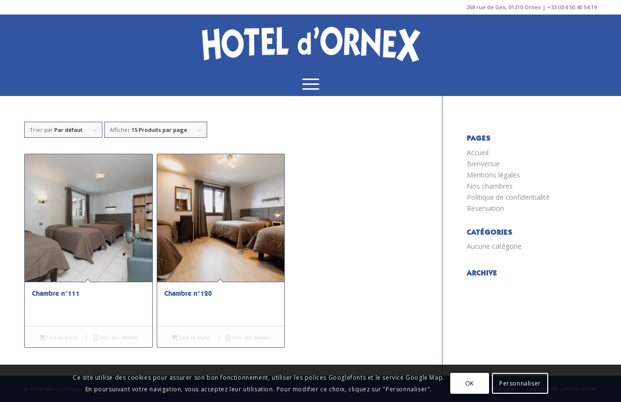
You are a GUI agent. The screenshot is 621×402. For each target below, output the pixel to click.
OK (469, 383)
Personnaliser (520, 383)
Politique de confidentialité (508, 197)
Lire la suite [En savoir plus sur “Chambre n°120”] (190, 338)
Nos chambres (490, 186)
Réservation (485, 208)
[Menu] (311, 84)
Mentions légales (493, 174)
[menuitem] (311, 84)
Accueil (478, 152)
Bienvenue (483, 163)
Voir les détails (116, 338)
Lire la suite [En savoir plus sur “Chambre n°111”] (58, 338)
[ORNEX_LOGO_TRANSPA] (310, 43)
